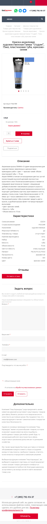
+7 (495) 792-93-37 (37, 11)
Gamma (20, 107)
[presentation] (21, 372)
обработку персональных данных (28, 387)
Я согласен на (23, 387)
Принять (25, 516)
